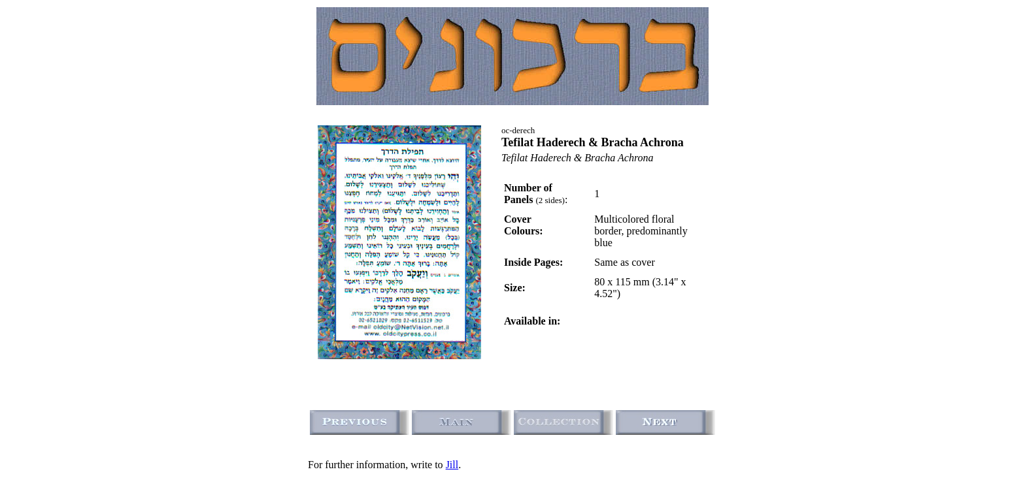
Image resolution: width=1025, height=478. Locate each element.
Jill (452, 464)
